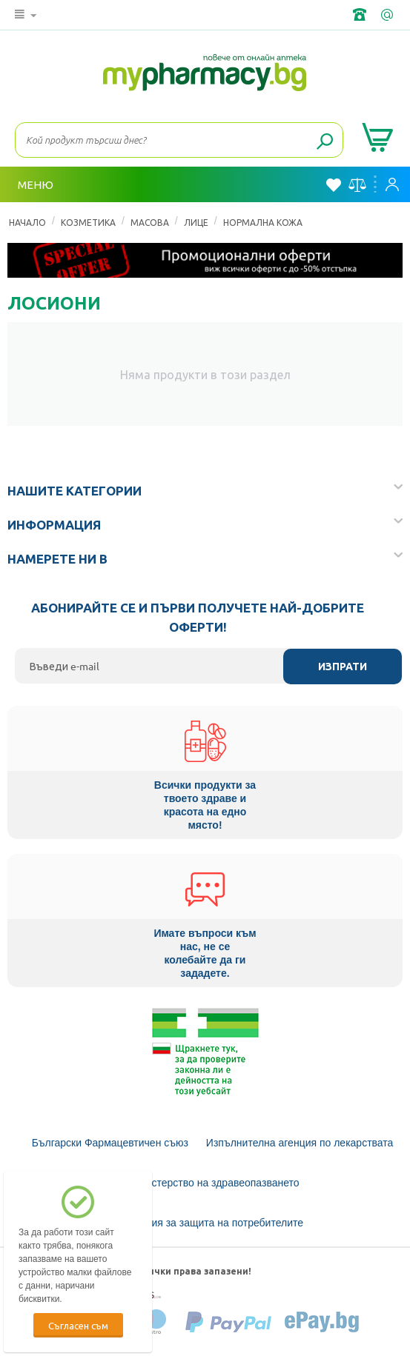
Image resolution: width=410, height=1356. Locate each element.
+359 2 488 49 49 (361, 15)
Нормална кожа (262, 222)
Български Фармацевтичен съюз (110, 1143)
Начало (27, 222)
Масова (149, 222)
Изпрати (342, 666)
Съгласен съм (78, 1325)
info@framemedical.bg (388, 15)
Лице (196, 222)
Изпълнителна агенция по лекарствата (300, 1143)
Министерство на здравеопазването (212, 1183)
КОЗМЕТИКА (88, 222)
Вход (392, 184)
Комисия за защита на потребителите (212, 1223)
